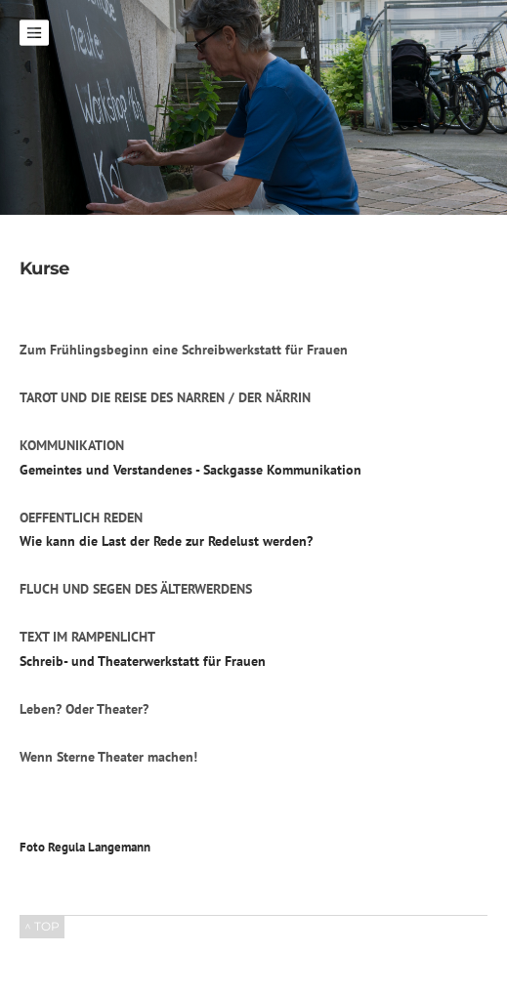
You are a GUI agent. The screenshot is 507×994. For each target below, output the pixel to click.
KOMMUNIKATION (72, 445)
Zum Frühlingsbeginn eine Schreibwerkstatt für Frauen (184, 349)
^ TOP (42, 926)
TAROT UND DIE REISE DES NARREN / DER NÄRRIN (165, 397)
